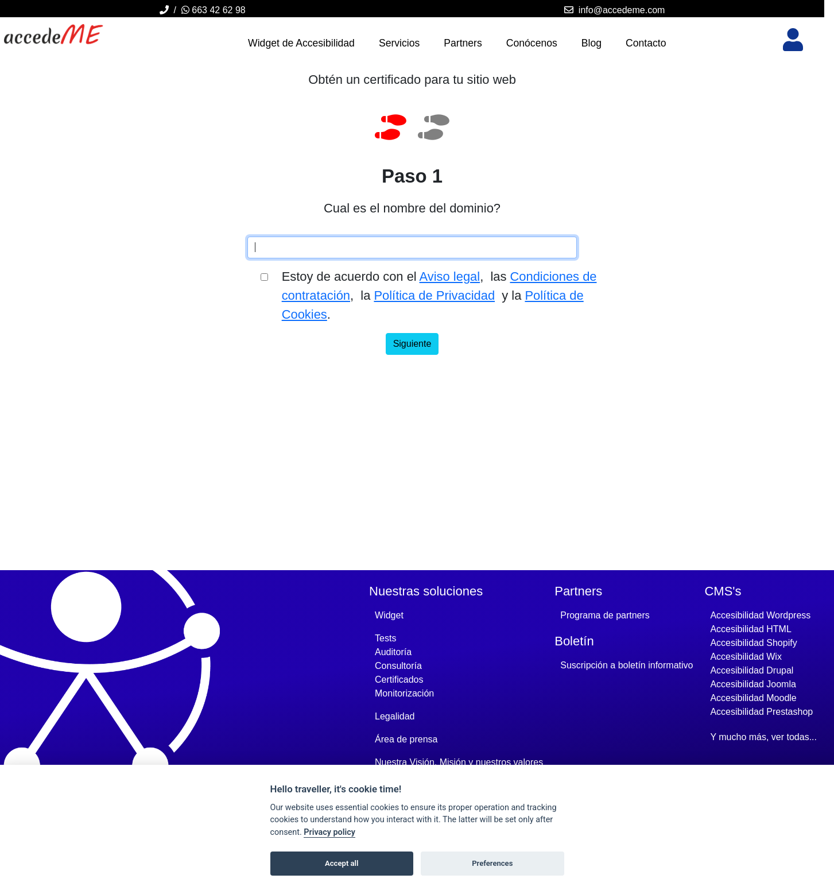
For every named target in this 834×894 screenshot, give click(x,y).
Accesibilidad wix (745, 656)
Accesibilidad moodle (753, 698)
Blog (591, 43)
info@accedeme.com (622, 10)
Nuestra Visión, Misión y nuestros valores (459, 762)
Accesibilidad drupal (751, 670)
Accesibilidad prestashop (761, 712)
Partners (463, 43)
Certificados (399, 679)
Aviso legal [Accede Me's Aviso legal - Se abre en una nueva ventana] (450, 276)
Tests (385, 638)
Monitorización (404, 693)
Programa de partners (605, 615)
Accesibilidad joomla (753, 684)
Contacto (646, 43)
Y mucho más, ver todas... (763, 737)
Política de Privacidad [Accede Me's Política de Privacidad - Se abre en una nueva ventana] (434, 295)
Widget (389, 615)
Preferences (492, 863)
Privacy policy (329, 832)
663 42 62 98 (213, 10)
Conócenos (531, 43)
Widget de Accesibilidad (301, 43)
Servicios (399, 43)
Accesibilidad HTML (750, 629)
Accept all (341, 863)
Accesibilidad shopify (753, 643)
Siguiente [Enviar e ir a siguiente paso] (412, 344)
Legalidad (394, 716)
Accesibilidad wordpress (760, 615)
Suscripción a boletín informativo (626, 665)
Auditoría (393, 652)
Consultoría (398, 666)
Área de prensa (406, 739)
